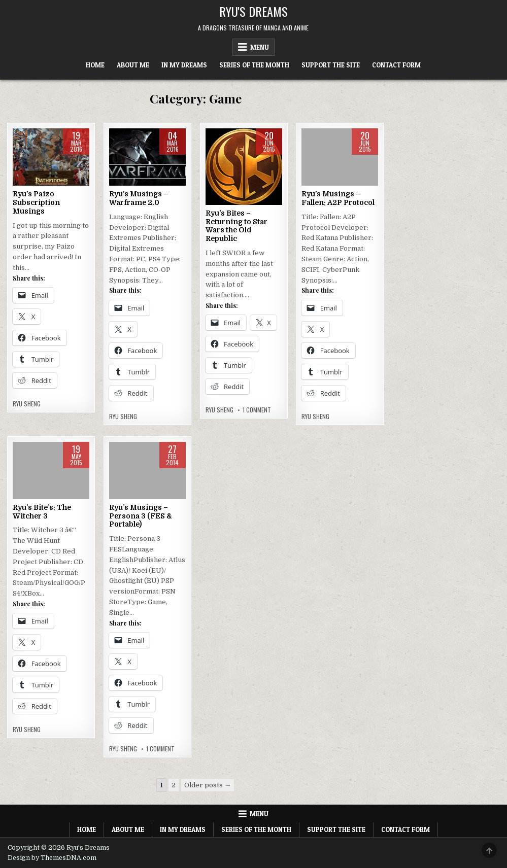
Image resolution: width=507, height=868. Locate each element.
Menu (259, 47)
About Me (133, 65)
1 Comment (257, 410)
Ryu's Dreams (253, 11)
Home (95, 65)
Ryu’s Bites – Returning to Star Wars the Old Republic (236, 225)
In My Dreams (184, 65)
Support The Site (330, 65)
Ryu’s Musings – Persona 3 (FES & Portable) (140, 516)
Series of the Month (254, 65)
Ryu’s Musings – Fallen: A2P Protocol (338, 198)
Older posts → (207, 785)
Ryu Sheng (27, 404)
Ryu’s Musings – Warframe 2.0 (138, 198)
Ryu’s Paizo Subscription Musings (36, 202)
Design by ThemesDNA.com (52, 857)
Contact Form (396, 65)
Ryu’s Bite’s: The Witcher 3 (42, 511)
